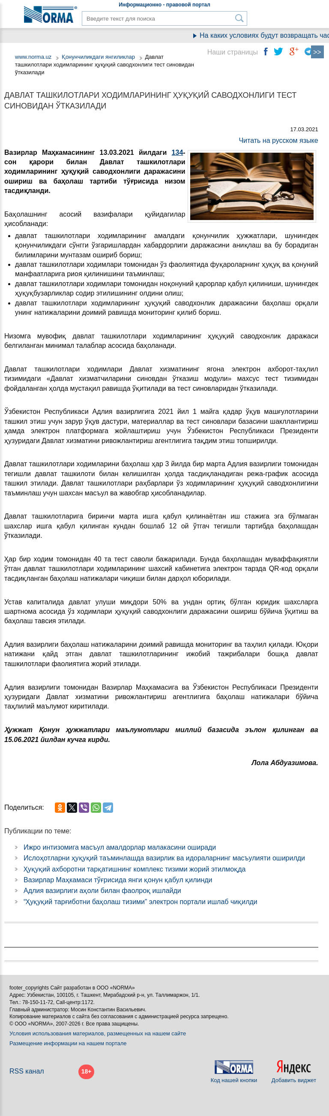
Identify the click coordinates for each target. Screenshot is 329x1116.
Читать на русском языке (278, 140)
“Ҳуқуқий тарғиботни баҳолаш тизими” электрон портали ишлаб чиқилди (140, 901)
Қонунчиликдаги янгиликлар (99, 57)
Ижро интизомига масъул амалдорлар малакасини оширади (120, 847)
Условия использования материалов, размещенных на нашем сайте (97, 1033)
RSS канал (26, 1071)
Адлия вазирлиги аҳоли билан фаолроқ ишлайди (102, 890)
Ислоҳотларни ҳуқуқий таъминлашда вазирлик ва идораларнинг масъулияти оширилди (164, 858)
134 (177, 152)
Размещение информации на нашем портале (68, 1043)
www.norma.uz (33, 57)
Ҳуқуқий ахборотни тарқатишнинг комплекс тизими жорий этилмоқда (134, 869)
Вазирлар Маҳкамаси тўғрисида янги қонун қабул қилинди (118, 880)
